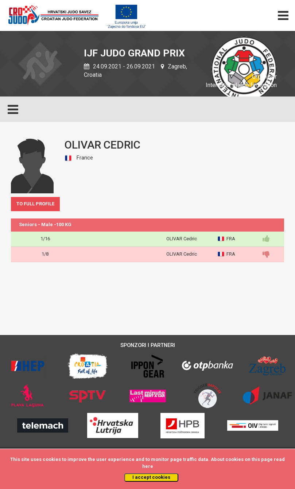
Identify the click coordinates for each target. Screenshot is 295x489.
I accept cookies (151, 477)
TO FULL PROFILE (35, 203)
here (147, 466)
